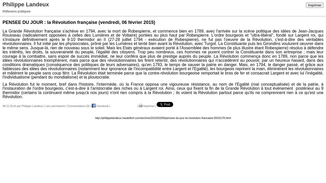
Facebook (100, 106)
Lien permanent (55, 106)
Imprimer (314, 5)
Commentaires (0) (78, 106)
